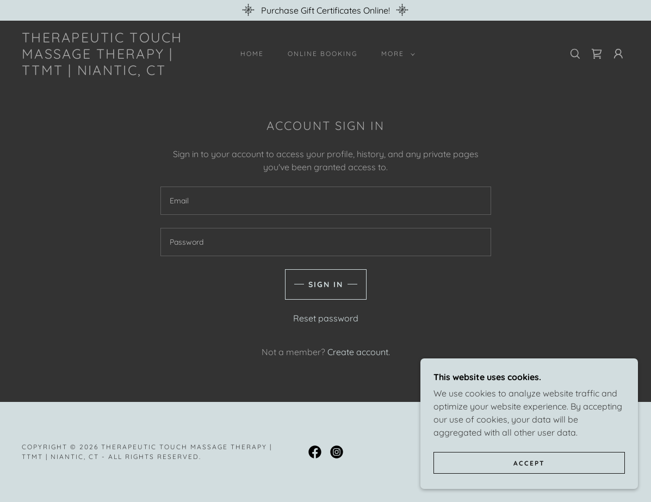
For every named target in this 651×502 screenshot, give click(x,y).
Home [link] (252, 53)
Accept (529, 463)
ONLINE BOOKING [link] (322, 53)
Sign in (325, 284)
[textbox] (325, 201)
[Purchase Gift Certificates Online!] (325, 10)
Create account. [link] (358, 351)
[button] (396, 53)
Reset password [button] (325, 318)
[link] (104, 71)
